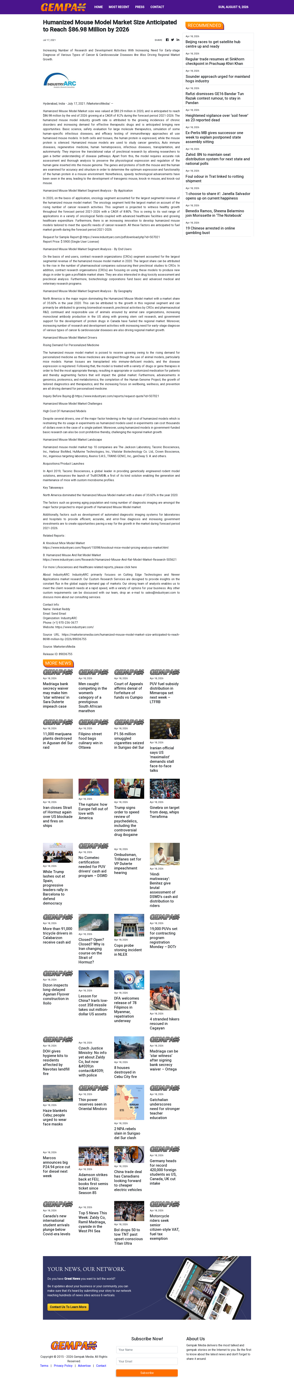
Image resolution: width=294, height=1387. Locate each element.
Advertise (84, 1365)
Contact (101, 1365)
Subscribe (147, 1373)
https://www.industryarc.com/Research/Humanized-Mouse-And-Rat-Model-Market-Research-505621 (110, 559)
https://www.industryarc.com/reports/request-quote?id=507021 (117, 396)
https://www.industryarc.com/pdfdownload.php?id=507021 (121, 237)
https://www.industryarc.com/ (74, 627)
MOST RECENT (119, 7)
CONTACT (157, 7)
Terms (44, 1365)
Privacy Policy (63, 1365)
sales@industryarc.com (160, 592)
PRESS (139, 7)
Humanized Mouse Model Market (65, 111)
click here (130, 567)
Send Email (58, 613)
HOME (98, 7)
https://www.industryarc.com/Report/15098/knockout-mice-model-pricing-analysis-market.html (105, 547)
